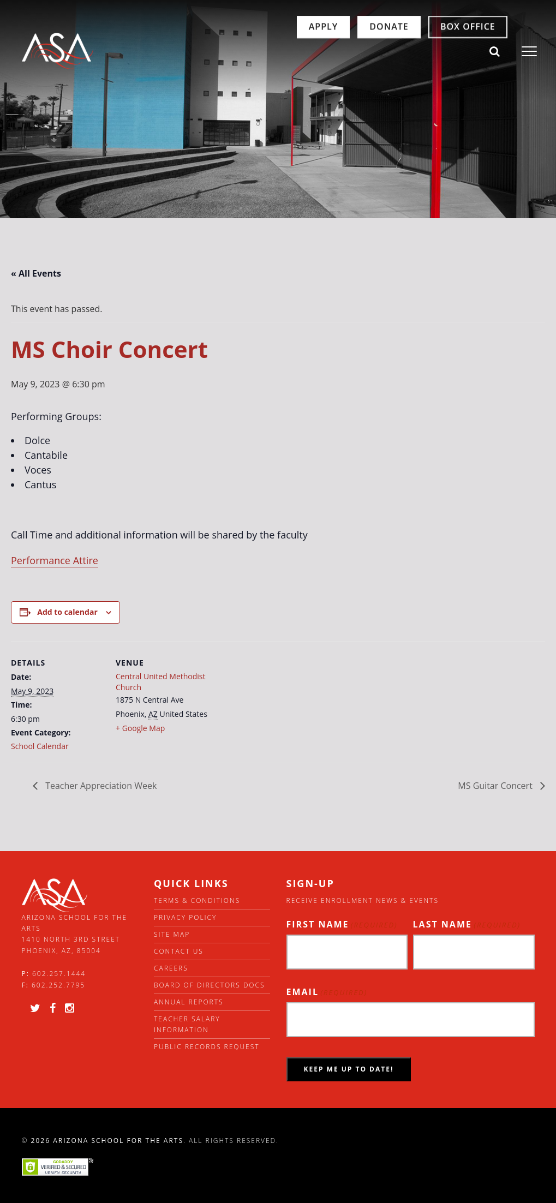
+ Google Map (140, 728)
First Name (342, 924)
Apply (279, 52)
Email (327, 992)
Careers (171, 968)
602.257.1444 (59, 973)
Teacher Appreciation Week (100, 786)
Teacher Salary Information (187, 1024)
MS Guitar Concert (496, 786)
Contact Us (179, 951)
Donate (345, 52)
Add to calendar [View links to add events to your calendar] (67, 612)
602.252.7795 (58, 985)
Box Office (424, 52)
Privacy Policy (185, 917)
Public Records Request (207, 1046)
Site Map (172, 934)
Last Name (467, 924)
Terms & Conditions (197, 900)
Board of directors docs (209, 985)
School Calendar (40, 746)
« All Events (36, 273)
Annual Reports (189, 1002)
